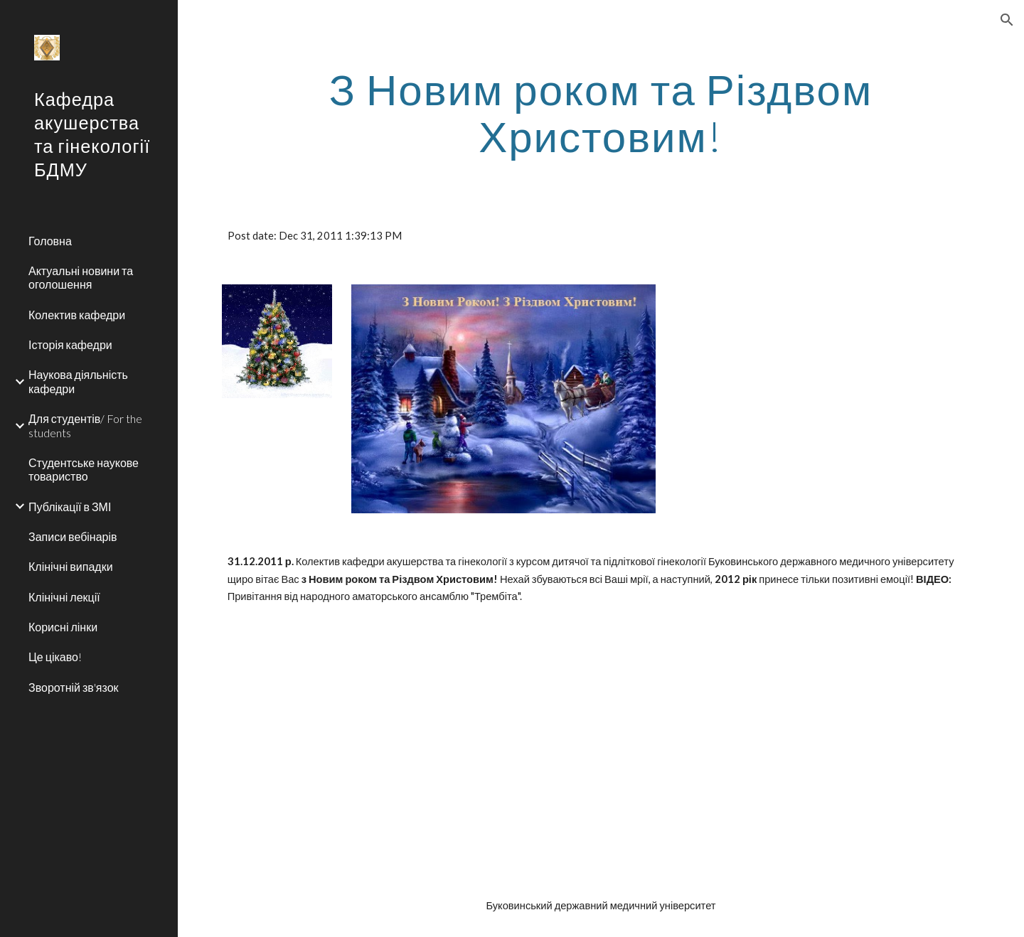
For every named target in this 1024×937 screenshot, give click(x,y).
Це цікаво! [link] (55, 656)
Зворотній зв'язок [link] (73, 687)
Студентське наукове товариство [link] (83, 469)
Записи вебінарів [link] (72, 536)
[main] (601, 112)
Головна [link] (50, 240)
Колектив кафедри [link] (76, 314)
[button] (1007, 20)
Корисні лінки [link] (62, 626)
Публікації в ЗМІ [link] (69, 506)
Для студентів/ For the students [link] (85, 425)
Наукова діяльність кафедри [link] (78, 381)
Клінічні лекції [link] (64, 597)
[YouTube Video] (342, 751)
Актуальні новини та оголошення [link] (80, 277)
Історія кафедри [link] (70, 344)
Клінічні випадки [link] (70, 566)
